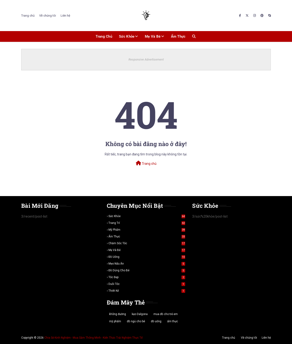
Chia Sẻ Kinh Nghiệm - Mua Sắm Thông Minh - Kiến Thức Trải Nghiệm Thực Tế (93, 337)
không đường (117, 314)
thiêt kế (146, 290)
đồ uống (146, 256)
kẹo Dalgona (140, 314)
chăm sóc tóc (146, 243)
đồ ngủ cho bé (136, 321)
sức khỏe (146, 216)
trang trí (146, 223)
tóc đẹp (146, 277)
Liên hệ (65, 15)
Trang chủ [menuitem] (104, 36)
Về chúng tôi (47, 15)
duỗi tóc (146, 284)
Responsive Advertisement (146, 59)
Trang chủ (28, 15)
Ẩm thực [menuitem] (178, 36)
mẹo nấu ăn (146, 263)
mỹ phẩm (146, 229)
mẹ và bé (146, 250)
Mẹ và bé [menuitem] (152, 36)
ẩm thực (146, 236)
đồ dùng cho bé (146, 270)
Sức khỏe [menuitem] (126, 36)
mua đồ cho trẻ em (165, 314)
